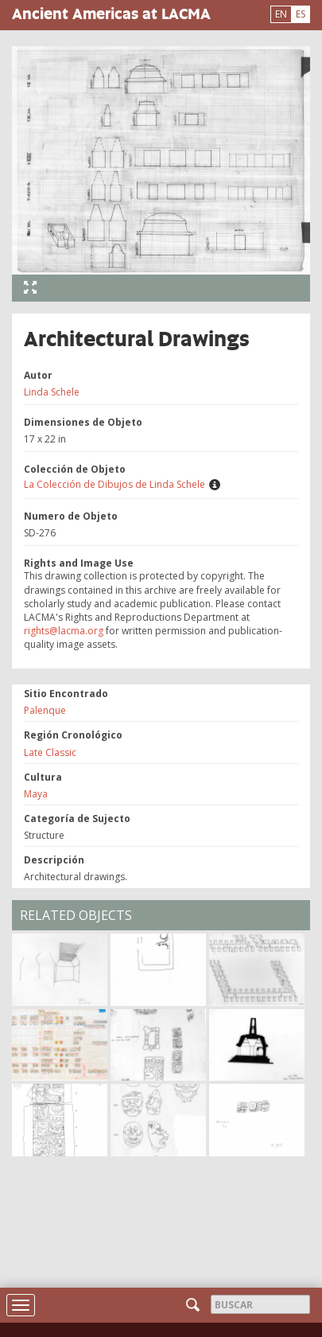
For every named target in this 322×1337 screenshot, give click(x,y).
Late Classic (50, 752)
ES (300, 14)
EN (281, 14)
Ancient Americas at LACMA (111, 13)
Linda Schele (52, 392)
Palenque (45, 710)
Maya (36, 794)
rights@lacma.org (63, 630)
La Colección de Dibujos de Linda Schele (114, 484)
